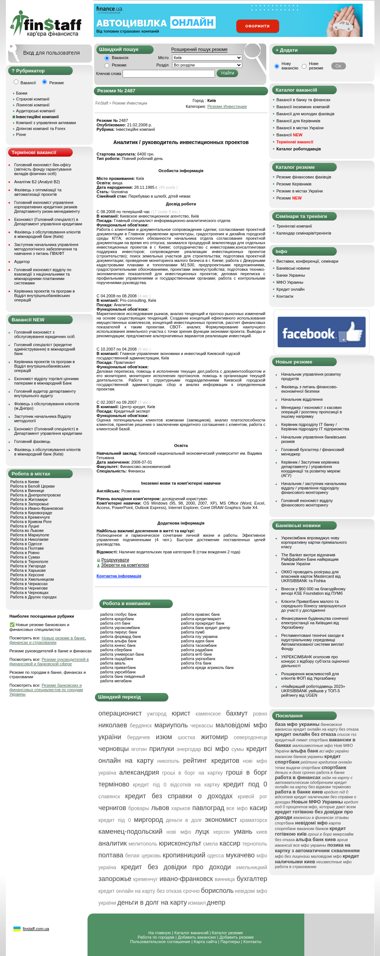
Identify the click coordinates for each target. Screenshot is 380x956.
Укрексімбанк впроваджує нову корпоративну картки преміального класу (314, 542)
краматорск (253, 820)
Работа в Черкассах (29, 583)
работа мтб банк (196, 654)
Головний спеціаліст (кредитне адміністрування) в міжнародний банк (44, 349)
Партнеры (230, 941)
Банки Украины (291, 275)
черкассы (202, 725)
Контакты (252, 941)
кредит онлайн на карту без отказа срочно (149, 891)
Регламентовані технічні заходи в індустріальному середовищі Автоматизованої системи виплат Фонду (312, 642)
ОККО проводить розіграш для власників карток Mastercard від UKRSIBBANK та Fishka (311, 576)
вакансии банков (312, 828)
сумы (238, 749)
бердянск (141, 725)
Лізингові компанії (32, 105)
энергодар (189, 749)
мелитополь (143, 844)
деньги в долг (184, 820)
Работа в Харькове (28, 570)
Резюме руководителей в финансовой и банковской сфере (49, 661)
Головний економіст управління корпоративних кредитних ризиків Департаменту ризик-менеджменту (47, 207)
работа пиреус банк (118, 632)
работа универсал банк (122, 654)
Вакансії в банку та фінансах (304, 100)
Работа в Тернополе (29, 561)
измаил (197, 903)
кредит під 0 (115, 820)
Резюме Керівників (294, 184)
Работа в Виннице (27, 490)
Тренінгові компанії (294, 226)
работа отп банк (115, 623)
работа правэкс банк (200, 614)
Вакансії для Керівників (299, 121)
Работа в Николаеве (29, 539)
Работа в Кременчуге (30, 517)
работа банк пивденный (122, 676)
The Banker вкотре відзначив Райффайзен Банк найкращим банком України (310, 559)
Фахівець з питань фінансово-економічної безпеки (309, 389)
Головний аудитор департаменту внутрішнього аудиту (45, 393)
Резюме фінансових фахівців (304, 177)
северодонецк (250, 737)
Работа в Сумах (25, 557)
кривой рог (252, 796)
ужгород (157, 714)
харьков (180, 808)
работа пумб (193, 632)
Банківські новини (293, 268)
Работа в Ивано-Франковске (37, 508)
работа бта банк (196, 663)
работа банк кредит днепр (205, 627)
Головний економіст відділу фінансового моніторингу (307, 502)
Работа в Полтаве (27, 548)
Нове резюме (316, 65)
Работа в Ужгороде (28, 566)
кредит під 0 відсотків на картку (176, 785)
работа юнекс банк (118, 645)
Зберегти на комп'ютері (125, 565)
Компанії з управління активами (46, 122)
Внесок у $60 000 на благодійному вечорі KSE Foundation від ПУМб (313, 591)
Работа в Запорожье (29, 504)
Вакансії (289, 135)
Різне (21, 134)
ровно (260, 714)
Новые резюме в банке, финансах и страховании (48, 640)
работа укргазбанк (198, 658)
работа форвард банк (120, 636)
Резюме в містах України (300, 191)
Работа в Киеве (25, 481)
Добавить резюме (236, 937)
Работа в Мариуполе (29, 535)
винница (225, 879)
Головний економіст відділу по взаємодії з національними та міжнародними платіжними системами (43, 276)
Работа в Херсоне (27, 575)
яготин (139, 749)
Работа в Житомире (29, 499)
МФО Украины (290, 282)
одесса (215, 855)
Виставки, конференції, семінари (308, 261)
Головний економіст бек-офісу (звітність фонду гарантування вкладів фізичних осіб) (43, 169)
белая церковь (143, 855)
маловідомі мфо (326, 856)
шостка (186, 737)
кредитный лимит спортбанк (301, 740)
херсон (221, 832)
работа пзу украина (199, 636)
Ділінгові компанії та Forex (41, 128)
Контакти (285, 296)
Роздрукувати (115, 560)
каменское (208, 714)
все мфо (236, 808)
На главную (159, 933)
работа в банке (330, 772)
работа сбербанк (116, 650)
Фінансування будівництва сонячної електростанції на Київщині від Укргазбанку (315, 622)
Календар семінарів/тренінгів (304, 233)
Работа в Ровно (25, 552)
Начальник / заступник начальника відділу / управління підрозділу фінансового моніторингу (314, 488)
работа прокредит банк (202, 623)
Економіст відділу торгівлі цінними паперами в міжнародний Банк (46, 380)
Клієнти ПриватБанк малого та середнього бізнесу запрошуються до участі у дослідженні (313, 605)
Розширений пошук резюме (199, 49)
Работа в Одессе (26, 544)
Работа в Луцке (24, 526)
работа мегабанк (116, 681)
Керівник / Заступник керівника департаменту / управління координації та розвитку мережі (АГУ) (310, 469)
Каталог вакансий (191, 933)
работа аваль (113, 663)
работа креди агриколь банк (207, 667)
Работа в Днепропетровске (35, 495)
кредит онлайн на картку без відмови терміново (313, 784)
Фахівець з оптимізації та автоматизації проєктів (38, 192)
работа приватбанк (118, 667)
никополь (168, 761)
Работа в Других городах (33, 597)
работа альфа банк (118, 641)
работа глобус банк (118, 614)
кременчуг (145, 879)
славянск (109, 796)
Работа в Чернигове (29, 588)
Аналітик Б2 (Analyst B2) (37, 182)
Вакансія (120, 57)
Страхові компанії (32, 99)
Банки (21, 93)
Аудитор (22, 261)
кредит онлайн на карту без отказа (326, 729)
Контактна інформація (119, 576)
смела (210, 844)
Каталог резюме (227, 933)
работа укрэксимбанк (120, 627)
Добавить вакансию (197, 937)
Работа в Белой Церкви (32, 486)
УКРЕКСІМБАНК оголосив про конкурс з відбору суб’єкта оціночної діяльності (315, 661)
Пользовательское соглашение (160, 941)
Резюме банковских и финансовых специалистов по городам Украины (46, 689)
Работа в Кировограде (31, 513)
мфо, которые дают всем (332, 807)
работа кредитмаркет (201, 619)
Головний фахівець (32, 441)
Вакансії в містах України (300, 128)
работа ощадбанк (116, 658)
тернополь (254, 844)
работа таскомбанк (199, 645)
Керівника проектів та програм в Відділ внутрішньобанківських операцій (44, 295)
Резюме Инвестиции (227, 106)
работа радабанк (197, 650)
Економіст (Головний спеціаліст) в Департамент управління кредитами (48, 221)
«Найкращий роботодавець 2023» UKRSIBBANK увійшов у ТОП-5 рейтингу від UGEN (313, 690)
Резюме (119, 65)
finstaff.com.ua (36, 928)
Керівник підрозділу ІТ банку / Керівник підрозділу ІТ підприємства (315, 426)
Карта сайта (205, 941)
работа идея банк (197, 641)
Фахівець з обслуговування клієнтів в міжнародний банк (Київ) (47, 234)
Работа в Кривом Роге (31, 521)
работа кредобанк (117, 619)
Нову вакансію (290, 65)
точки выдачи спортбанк (298, 767)
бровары (138, 808)
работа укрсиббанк (118, 672)
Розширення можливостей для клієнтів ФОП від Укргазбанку (310, 676)
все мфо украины (309, 845)
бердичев (138, 737)
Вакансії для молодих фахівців (306, 114)
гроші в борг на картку (192, 773)
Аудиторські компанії (35, 111)
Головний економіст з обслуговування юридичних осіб (44, 334)
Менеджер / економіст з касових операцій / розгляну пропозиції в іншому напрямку (311, 412)
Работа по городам (156, 937)
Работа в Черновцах (29, 592)
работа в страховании (295, 866)
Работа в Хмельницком (32, 579)
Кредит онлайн (291, 289)
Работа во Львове (27, 530)
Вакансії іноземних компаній (303, 107)
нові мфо (179, 832)
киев (261, 832)
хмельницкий (251, 867)
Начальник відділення (302, 399)
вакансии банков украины (299, 756)
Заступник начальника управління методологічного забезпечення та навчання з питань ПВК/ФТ (46, 249)
